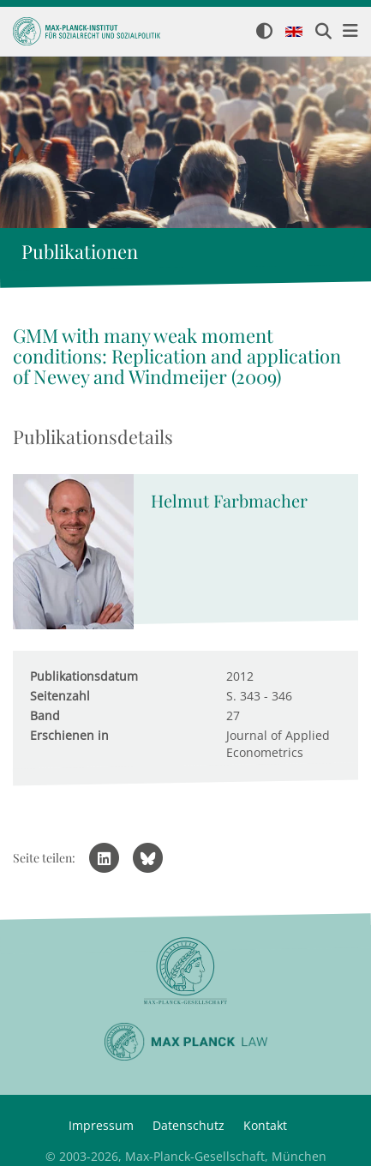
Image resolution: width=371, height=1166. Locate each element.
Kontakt (265, 1125)
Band (45, 715)
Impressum (101, 1125)
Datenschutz (188, 1125)
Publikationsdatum (84, 676)
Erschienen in (69, 735)
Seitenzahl (60, 696)
